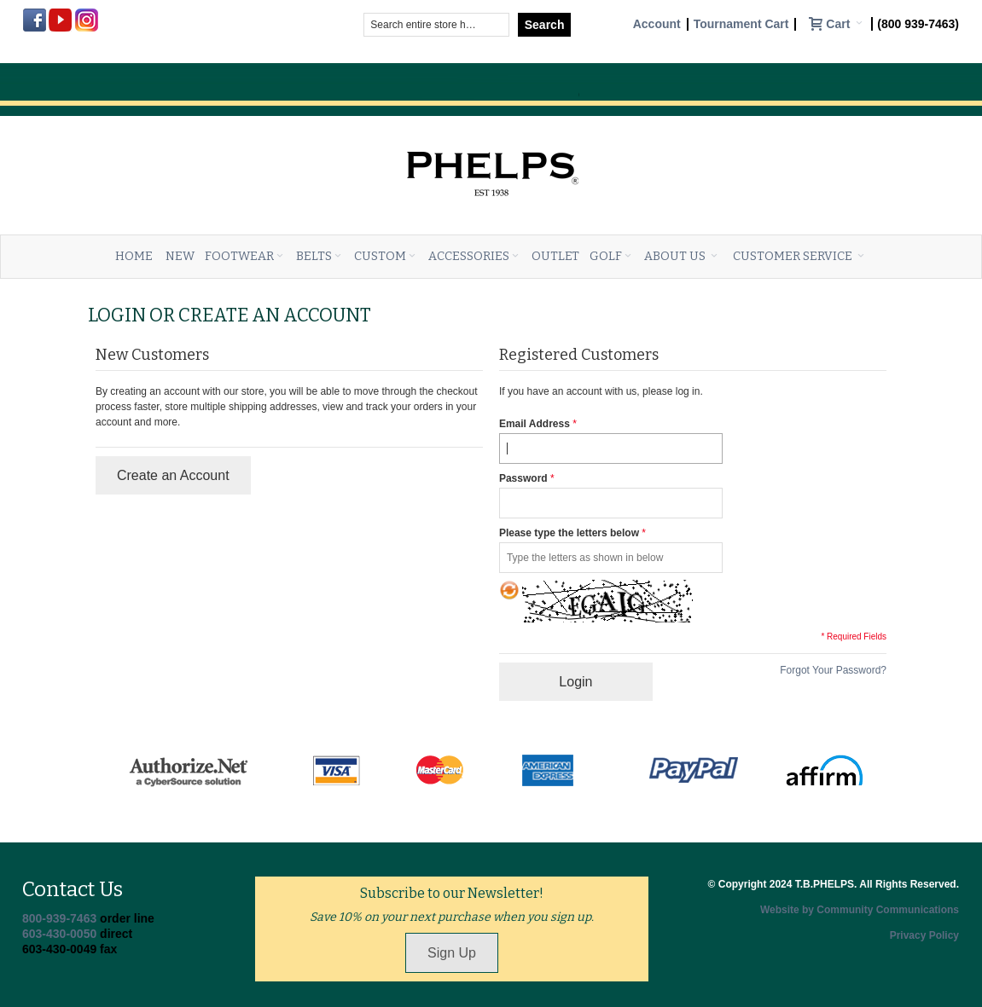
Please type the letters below (569, 533)
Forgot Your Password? (833, 670)
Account (657, 24)
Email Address (534, 424)
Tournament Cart (741, 24)
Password (523, 478)
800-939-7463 (59, 918)
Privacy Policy (924, 935)
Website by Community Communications (859, 910)
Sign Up (451, 953)
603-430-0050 (59, 933)
